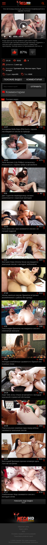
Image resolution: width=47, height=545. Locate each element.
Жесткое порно (30, 68)
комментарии (34, 79)
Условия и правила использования (23, 534)
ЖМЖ (30, 74)
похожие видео (13, 79)
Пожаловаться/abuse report (23, 536)
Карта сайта (23, 529)
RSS (23, 531)
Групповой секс (19, 68)
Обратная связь (23, 527)
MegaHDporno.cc (30, 4)
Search (43, 3)
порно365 (15, 74)
